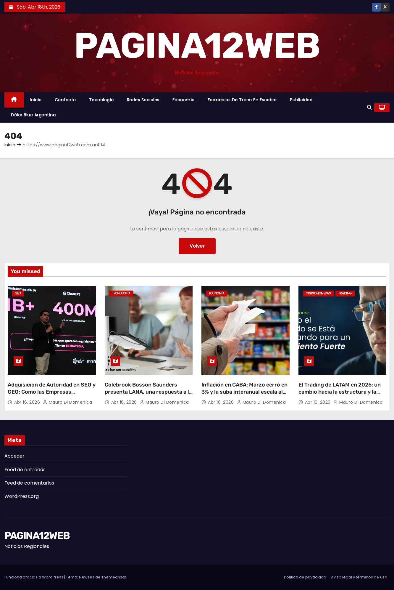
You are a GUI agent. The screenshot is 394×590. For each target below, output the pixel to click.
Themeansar (113, 577)
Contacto (65, 100)
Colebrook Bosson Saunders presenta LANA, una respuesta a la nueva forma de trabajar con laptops (148, 395)
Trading (345, 293)
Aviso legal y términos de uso (359, 577)
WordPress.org (21, 496)
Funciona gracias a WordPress (34, 577)
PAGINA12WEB (197, 46)
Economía (183, 100)
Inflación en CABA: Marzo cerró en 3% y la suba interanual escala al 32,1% (244, 391)
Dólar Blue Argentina (33, 115)
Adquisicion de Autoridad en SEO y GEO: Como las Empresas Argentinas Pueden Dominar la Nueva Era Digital (52, 395)
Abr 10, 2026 (221, 402)
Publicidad (301, 100)
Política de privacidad (305, 577)
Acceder (14, 456)
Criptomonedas (318, 293)
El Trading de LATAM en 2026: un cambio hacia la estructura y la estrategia (339, 391)
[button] (369, 107)
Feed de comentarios (29, 483)
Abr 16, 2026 (27, 402)
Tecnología (101, 100)
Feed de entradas (25, 469)
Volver (197, 246)
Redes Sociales (143, 100)
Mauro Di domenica (67, 402)
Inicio (36, 100)
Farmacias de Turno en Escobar (242, 100)
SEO (18, 293)
